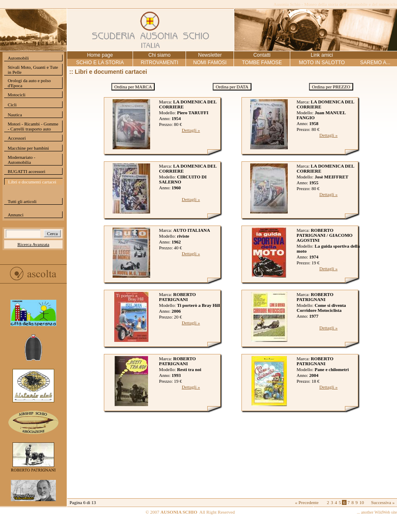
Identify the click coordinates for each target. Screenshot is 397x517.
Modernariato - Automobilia (21, 160)
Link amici (322, 55)
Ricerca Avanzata (33, 244)
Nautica (15, 114)
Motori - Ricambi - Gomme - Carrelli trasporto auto (33, 126)
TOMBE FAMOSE (262, 62)
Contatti (261, 55)
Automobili (18, 57)
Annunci (15, 214)
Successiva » (383, 502)
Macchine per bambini (28, 148)
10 (361, 502)
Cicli (12, 104)
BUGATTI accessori (26, 171)
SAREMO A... (375, 62)
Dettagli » (191, 130)
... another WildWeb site (377, 512)
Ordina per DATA (232, 86)
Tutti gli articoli (22, 201)
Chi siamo (159, 55)
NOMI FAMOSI (209, 62)
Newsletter (210, 55)
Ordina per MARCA (133, 86)
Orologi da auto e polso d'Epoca (29, 83)
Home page (100, 55)
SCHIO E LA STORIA (99, 62)
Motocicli (16, 94)
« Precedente (307, 502)
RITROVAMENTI (159, 62)
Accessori (16, 138)
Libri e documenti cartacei (32, 181)
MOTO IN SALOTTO (322, 62)
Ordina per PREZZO (331, 86)
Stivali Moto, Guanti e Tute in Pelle (33, 70)
